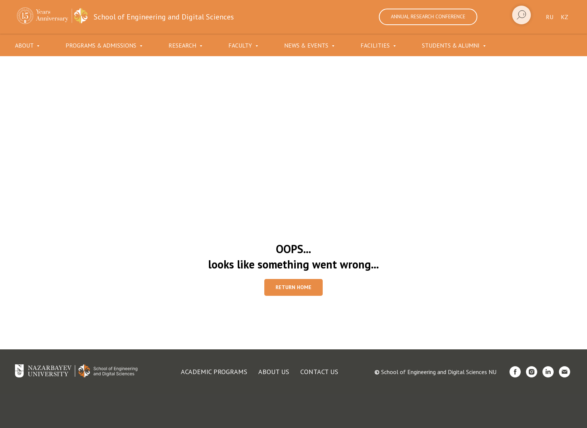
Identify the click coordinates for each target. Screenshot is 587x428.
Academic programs (214, 371)
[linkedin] (548, 371)
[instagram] (531, 371)
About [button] (25, 45)
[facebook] (515, 371)
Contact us (319, 371)
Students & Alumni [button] (451, 45)
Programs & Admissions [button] (102, 45)
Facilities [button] (376, 45)
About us (273, 371)
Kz (564, 17)
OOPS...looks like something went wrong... (293, 256)
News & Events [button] (307, 45)
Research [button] (183, 45)
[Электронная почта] (564, 371)
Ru (549, 17)
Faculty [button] (240, 45)
